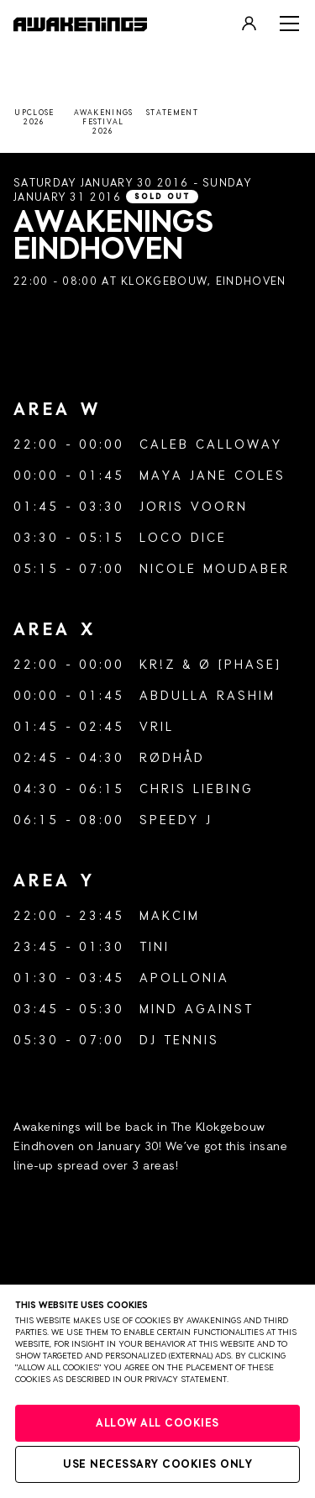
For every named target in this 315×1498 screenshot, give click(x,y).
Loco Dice (183, 538)
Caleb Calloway (210, 445)
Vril (156, 727)
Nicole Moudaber (214, 569)
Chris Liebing (196, 789)
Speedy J (176, 820)
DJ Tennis (179, 1040)
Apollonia (184, 978)
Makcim (169, 916)
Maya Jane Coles (212, 476)
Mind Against (196, 1009)
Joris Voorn (193, 507)
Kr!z (157, 665)
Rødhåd (172, 758)
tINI (154, 947)
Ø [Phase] (240, 665)
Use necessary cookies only (157, 1464)
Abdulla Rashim (207, 696)
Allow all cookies (157, 1423)
